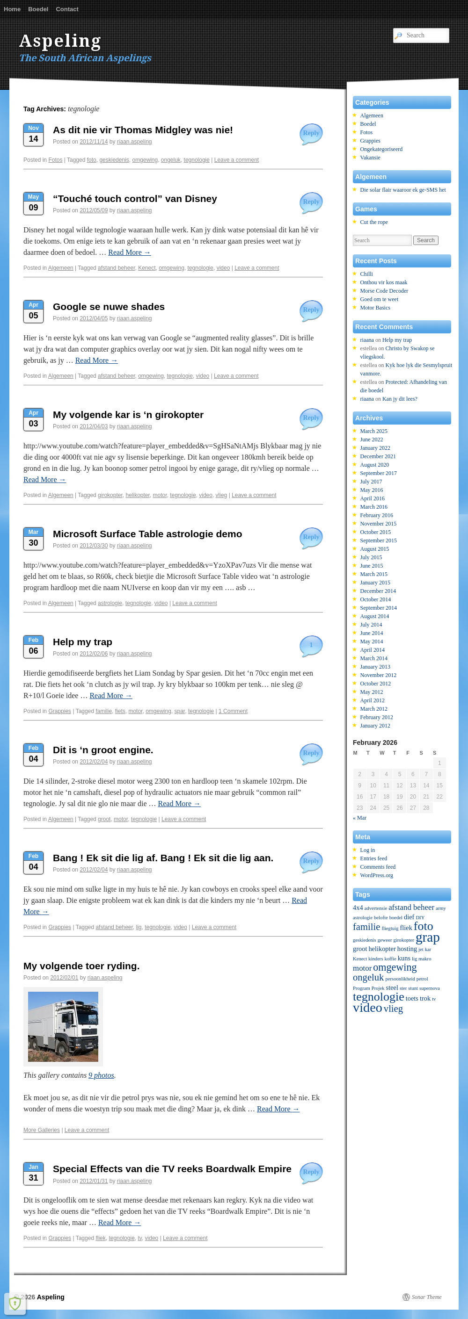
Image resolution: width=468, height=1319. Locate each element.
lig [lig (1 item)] (414, 958)
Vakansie (370, 157)
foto (91, 160)
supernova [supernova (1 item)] (429, 988)
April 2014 (372, 650)
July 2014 (371, 624)
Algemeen (60, 268)
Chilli (366, 274)
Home (12, 9)
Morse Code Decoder (384, 291)
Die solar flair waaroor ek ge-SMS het (403, 190)
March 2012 (374, 709)
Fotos (55, 160)
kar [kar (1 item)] (428, 949)
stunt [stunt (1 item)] (413, 988)
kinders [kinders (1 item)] (375, 958)
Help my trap (82, 641)
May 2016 (371, 490)
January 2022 (375, 448)
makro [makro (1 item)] (424, 958)
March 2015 (374, 574)
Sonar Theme (427, 1297)
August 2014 (374, 616)
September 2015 (378, 540)
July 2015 (371, 557)
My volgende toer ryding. (81, 965)
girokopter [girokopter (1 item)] (403, 940)
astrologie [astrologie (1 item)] (363, 917)
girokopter (110, 495)
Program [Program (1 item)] (361, 988)
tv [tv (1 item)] (434, 999)
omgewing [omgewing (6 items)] (395, 967)
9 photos (101, 1075)
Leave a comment (236, 160)
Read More (129, 252)
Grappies (59, 711)
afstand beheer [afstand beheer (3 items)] (411, 907)
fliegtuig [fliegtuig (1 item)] (389, 928)
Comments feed (378, 867)
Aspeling (60, 41)
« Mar (359, 817)
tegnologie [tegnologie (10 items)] (378, 996)
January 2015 (375, 582)
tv (139, 1238)
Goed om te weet (379, 299)
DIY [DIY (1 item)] (420, 917)
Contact (67, 9)
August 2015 (374, 549)
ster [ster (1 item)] (403, 988)
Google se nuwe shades (109, 306)
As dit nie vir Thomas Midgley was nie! (143, 129)
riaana (367, 340)
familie (103, 711)
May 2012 (371, 692)
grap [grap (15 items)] (428, 937)
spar (180, 711)
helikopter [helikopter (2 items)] (381, 948)
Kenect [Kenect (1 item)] (360, 958)
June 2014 (371, 633)
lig (138, 927)
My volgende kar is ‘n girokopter (128, 414)
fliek (100, 1238)
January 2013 (375, 666)
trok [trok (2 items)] (425, 998)
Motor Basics (375, 307)
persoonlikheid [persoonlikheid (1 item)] (400, 978)
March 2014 (374, 658)
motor (160, 495)
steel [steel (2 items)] (392, 987)
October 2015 (375, 532)
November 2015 (378, 523)
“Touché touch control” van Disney (135, 198)
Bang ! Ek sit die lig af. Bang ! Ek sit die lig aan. (163, 857)
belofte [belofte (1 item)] (381, 917)
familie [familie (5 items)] (366, 927)
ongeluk (171, 160)
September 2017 (378, 473)
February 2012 (376, 717)
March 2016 (374, 507)
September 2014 (378, 608)
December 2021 (378, 456)
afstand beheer (116, 268)
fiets (120, 711)
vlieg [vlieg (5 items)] (393, 1008)
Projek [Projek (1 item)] (378, 988)
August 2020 (374, 464)
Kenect (146, 268)
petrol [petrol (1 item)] (422, 978)
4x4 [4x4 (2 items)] (358, 907)
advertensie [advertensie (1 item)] (376, 908)
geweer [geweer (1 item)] (385, 940)
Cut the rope (374, 222)
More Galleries (41, 1130)
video (223, 268)
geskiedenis (114, 160)
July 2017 (371, 481)
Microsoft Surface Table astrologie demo (147, 533)
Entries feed (374, 858)
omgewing (145, 160)
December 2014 (378, 591)
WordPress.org (376, 875)
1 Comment (233, 711)
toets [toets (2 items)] (412, 998)
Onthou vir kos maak (384, 282)
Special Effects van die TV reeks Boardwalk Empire (172, 1168)
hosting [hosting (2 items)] (407, 948)
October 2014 (375, 599)
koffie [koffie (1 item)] (390, 958)
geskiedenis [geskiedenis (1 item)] (364, 940)
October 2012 (375, 683)
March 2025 (374, 431)
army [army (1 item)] (441, 908)
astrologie (110, 603)
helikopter (137, 495)
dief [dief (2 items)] (409, 917)
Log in (367, 850)
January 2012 (375, 725)
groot (104, 819)
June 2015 (371, 565)
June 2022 (371, 439)
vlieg (221, 495)
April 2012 (372, 700)
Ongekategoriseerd (381, 149)
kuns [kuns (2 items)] (404, 958)
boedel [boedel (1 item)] (395, 917)
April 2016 (372, 498)
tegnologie (197, 160)
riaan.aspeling (134, 141)
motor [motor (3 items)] (362, 968)
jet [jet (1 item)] (421, 949)
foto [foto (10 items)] (423, 926)
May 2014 (371, 641)
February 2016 (376, 515)
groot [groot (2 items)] (360, 948)
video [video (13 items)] (367, 1007)
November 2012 (378, 675)
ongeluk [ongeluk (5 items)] (368, 977)
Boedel (38, 9)
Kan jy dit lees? (399, 399)
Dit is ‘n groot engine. (103, 749)
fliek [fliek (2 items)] (406, 927)
